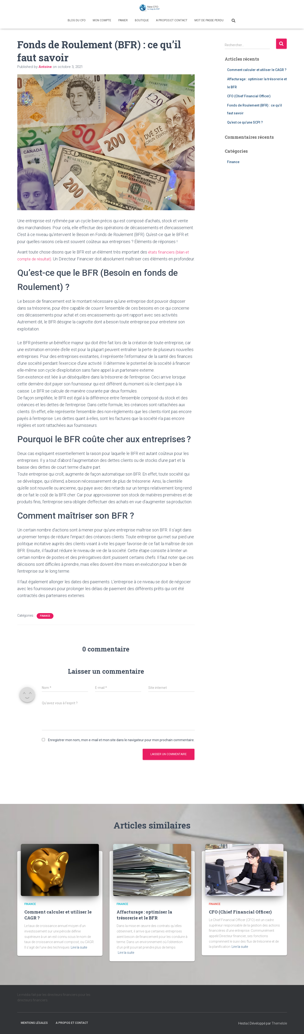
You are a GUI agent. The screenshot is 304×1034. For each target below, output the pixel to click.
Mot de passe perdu (209, 20)
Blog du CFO (77, 20)
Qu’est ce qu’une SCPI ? (245, 122)
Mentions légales (34, 1023)
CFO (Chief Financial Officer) (249, 96)
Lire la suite (79, 947)
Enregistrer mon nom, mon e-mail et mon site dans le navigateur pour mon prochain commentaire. (121, 747)
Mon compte (102, 20)
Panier (123, 20)
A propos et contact (171, 20)
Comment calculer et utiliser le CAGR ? (256, 70)
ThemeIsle (279, 1023)
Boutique (142, 20)
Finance (45, 622)
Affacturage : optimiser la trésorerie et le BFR (144, 915)
